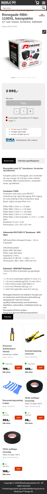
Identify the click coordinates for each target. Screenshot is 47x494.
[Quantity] (23, 111)
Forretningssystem (10, 488)
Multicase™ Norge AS (23, 491)
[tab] (9, 161)
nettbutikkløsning (29, 488)
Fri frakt (14, 129)
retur (27, 134)
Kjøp (23, 103)
